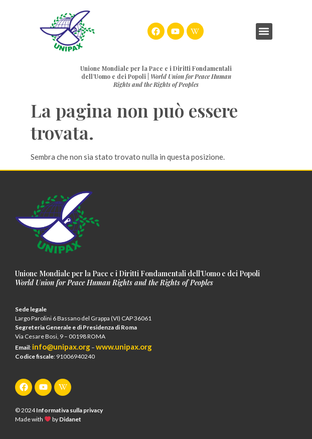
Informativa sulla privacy (69, 410)
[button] (264, 31)
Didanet (70, 419)
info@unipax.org (61, 346)
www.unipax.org (124, 346)
